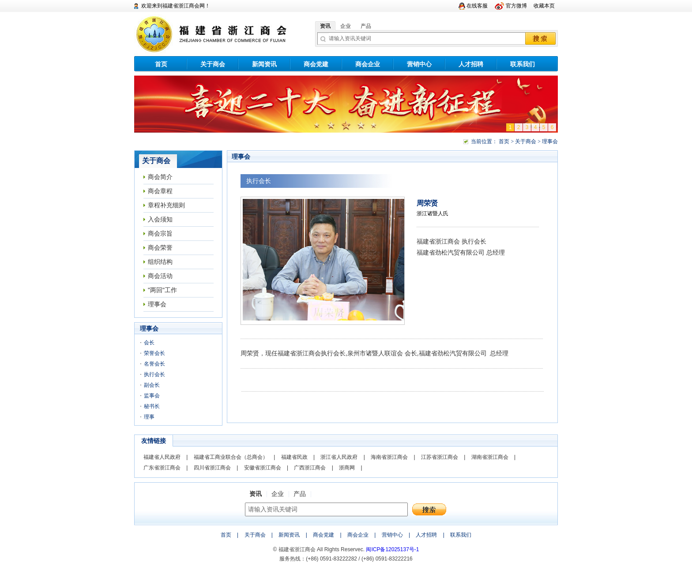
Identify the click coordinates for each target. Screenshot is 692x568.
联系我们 (522, 64)
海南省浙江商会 (389, 457)
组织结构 (160, 261)
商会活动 (160, 275)
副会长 (152, 385)
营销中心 (419, 64)
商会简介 (160, 176)
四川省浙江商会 (212, 468)
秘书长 (152, 406)
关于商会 (212, 64)
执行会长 (154, 374)
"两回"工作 (162, 290)
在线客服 (477, 6)
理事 (149, 417)
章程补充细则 (166, 205)
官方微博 (516, 6)
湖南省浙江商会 (489, 457)
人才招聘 (471, 64)
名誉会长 (154, 364)
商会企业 (367, 64)
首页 (161, 64)
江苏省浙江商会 (439, 457)
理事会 (157, 304)
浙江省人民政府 (338, 457)
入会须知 (160, 219)
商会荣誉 (160, 247)
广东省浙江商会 (162, 468)
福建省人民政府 (162, 457)
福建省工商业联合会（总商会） (231, 457)
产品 (366, 26)
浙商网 (347, 468)
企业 (345, 26)
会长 (149, 342)
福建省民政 (294, 457)
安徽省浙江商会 (262, 468)
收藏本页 (544, 6)
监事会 (152, 396)
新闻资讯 (264, 64)
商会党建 (316, 64)
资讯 (325, 26)
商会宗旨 (160, 233)
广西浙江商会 (310, 468)
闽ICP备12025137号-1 (392, 549)
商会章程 (160, 190)
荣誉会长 (154, 353)
